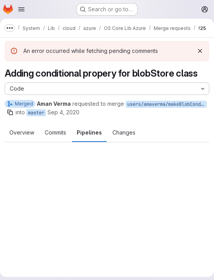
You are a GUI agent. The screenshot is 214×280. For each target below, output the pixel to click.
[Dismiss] (200, 51)
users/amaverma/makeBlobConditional (167, 104)
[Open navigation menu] (21, 9)
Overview (21, 132)
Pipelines (89, 132)
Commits (55, 132)
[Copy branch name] (10, 112)
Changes (123, 132)
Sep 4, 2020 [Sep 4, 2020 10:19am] (63, 112)
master (36, 113)
